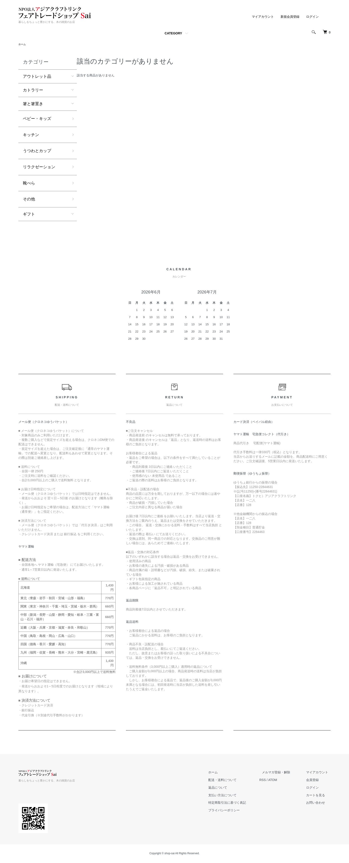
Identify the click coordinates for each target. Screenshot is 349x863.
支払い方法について (235, 795)
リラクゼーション (39, 167)
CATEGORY (173, 33)
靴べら (29, 183)
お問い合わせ (318, 803)
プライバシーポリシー (237, 810)
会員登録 (315, 780)
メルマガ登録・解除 (284, 772)
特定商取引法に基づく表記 (240, 803)
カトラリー (33, 90)
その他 (29, 199)
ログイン (312, 16)
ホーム (22, 44)
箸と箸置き (33, 104)
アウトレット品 (37, 77)
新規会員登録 (290, 16)
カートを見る (318, 795)
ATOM (283, 780)
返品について (230, 788)
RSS (273, 780)
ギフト (29, 214)
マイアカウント (263, 16)
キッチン (31, 135)
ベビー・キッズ (37, 119)
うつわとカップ (37, 151)
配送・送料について (235, 780)
